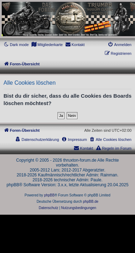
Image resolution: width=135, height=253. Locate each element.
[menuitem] (47, 44)
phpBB (49, 195)
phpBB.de (91, 201)
